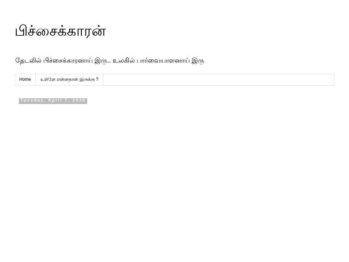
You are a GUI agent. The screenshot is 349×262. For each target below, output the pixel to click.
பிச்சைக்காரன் (60, 31)
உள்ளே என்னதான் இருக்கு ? (69, 79)
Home (25, 79)
